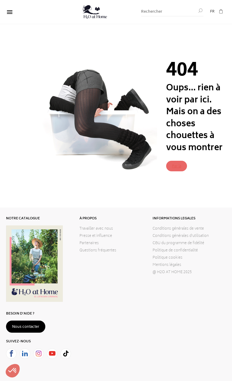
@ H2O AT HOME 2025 (172, 272)
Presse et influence (95, 236)
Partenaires (89, 243)
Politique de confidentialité (175, 250)
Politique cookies (167, 258)
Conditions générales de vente (178, 229)
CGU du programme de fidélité (178, 243)
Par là (176, 166)
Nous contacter (25, 327)
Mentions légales (167, 265)
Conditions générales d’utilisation (181, 236)
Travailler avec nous (96, 229)
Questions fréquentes (97, 250)
